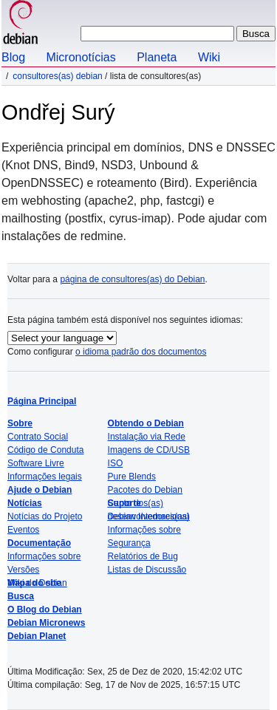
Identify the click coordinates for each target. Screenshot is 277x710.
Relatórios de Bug (143, 556)
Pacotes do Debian (145, 490)
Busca (20, 596)
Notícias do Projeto (44, 516)
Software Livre (35, 463)
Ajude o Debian (39, 490)
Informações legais (44, 476)
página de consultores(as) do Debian (132, 279)
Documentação (39, 543)
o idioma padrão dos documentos (140, 352)
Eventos (23, 530)
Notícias (24, 503)
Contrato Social (37, 436)
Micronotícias (80, 57)
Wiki (209, 57)
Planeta (157, 57)
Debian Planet (36, 636)
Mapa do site (34, 583)
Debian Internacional (148, 516)
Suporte (124, 503)
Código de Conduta (45, 450)
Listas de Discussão (147, 569)
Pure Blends (132, 476)
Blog (13, 57)
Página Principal (41, 401)
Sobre (20, 423)
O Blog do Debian (44, 609)
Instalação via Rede (146, 436)
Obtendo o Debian (146, 423)
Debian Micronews (46, 623)
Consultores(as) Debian (57, 76)
